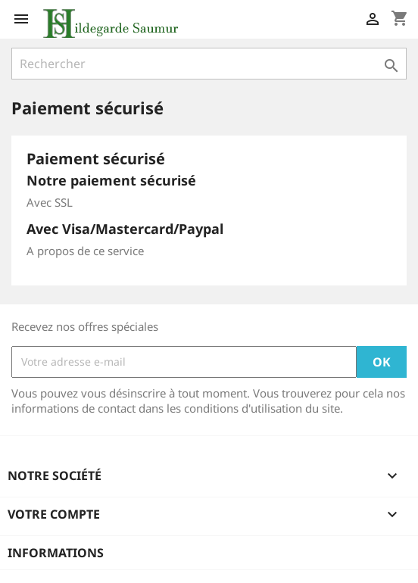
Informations (56, 552)
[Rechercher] (209, 64)
